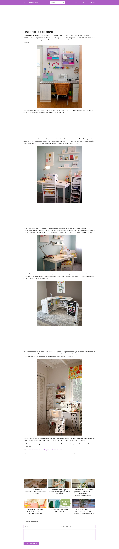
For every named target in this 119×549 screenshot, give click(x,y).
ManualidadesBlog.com (33, 2)
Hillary (54, 450)
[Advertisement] (59, 17)
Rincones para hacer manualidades (84, 454)
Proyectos (83, 2)
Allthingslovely (47, 450)
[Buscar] (63, 2)
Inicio (75, 2)
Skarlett (59, 450)
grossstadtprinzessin (35, 450)
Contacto (92, 2)
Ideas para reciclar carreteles (33, 454)
